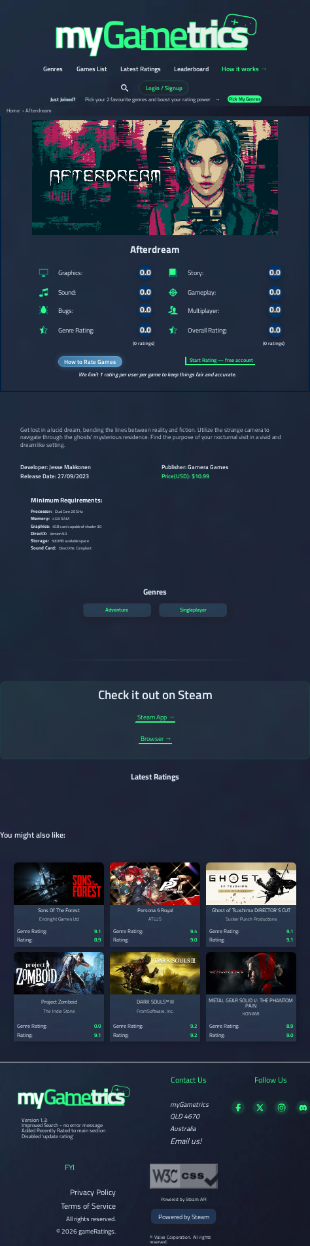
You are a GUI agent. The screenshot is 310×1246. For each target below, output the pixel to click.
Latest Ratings (140, 69)
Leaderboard (191, 69)
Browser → (156, 739)
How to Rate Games (90, 362)
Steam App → (156, 717)
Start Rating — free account (221, 360)
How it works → (244, 69)
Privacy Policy (93, 1192)
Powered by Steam (183, 1216)
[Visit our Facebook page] (238, 1111)
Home (13, 111)
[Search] (124, 87)
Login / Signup (164, 88)
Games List (92, 69)
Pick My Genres (244, 99)
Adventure (116, 610)
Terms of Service (88, 1206)
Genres (53, 69)
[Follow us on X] (260, 1111)
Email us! (185, 1141)
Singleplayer (193, 610)
